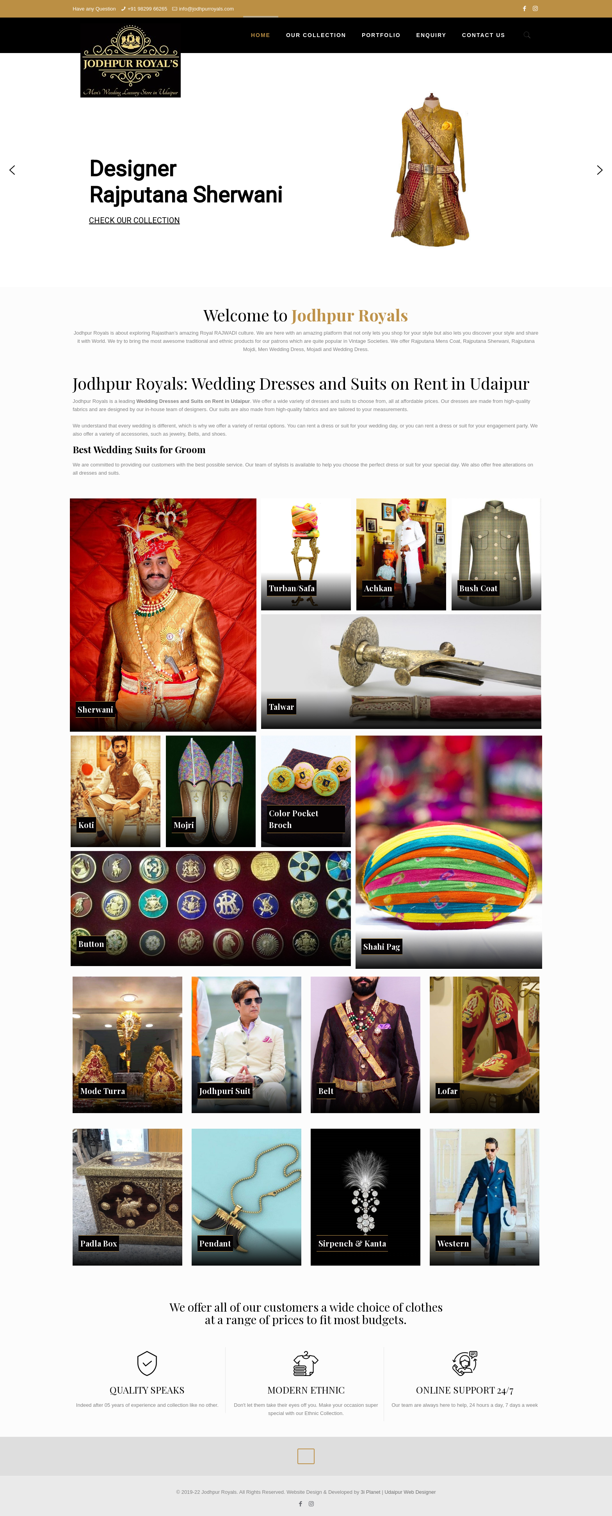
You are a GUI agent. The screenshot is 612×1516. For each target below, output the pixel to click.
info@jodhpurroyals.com (206, 9)
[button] (12, 170)
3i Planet (371, 1492)
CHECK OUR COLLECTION (134, 220)
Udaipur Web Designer (410, 1492)
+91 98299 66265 (147, 9)
